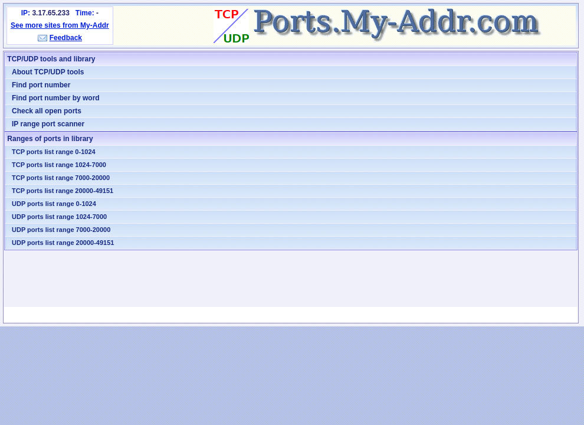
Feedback (66, 38)
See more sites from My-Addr (60, 25)
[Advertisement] (291, 278)
